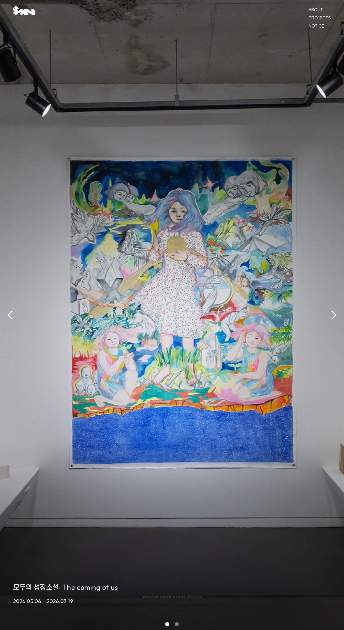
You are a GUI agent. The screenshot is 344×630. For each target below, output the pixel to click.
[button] (10, 315)
